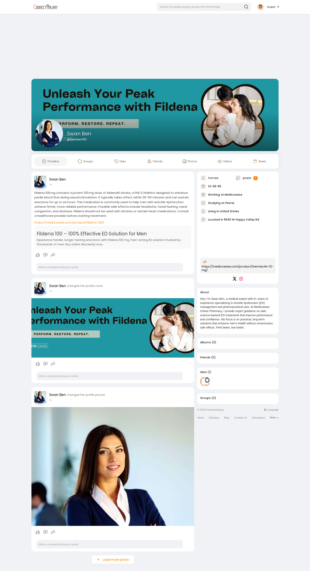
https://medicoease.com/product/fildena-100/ (69, 222)
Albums (205, 342)
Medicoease (233, 195)
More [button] (274, 417)
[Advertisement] (155, 47)
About (200, 417)
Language (271, 409)
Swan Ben (79, 133)
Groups (205, 398)
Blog (226, 417)
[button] (204, 7)
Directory (214, 417)
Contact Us (240, 417)
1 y (50, 184)
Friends (205, 357)
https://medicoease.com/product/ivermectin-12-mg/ (237, 268)
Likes (203, 372)
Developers (258, 417)
